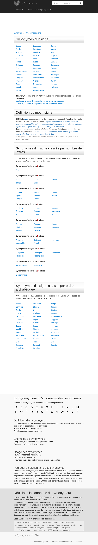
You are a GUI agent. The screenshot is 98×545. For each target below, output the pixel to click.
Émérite (54, 68)
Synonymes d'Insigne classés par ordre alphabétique (45, 287)
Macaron (36, 87)
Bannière (36, 52)
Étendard (54, 59)
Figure (18, 62)
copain (22, 431)
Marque (54, 84)
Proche (16, 428)
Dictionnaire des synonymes (39, 10)
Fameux (36, 65)
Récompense (38, 90)
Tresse (18, 90)
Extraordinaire (38, 78)
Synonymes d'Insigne (32, 39)
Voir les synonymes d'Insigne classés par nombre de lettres (39, 103)
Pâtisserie (54, 87)
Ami (15, 431)
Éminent (54, 62)
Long (16, 442)
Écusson (36, 59)
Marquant (19, 78)
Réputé (19, 68)
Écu (17, 59)
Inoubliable (55, 78)
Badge (18, 46)
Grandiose (37, 81)
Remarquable (21, 71)
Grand (50, 442)
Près (24, 428)
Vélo (25, 444)
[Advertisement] (49, 21)
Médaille (19, 87)
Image (35, 62)
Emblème (37, 49)
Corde (18, 49)
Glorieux (19, 75)
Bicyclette (17, 444)
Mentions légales (41, 542)
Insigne (19, 10)
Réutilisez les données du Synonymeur (42, 493)
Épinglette (37, 46)
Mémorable (37, 75)
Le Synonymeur (29, 3)
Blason (53, 52)
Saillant (53, 81)
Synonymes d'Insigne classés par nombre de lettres (49, 150)
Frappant (19, 81)
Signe (18, 84)
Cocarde (19, 55)
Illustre (53, 71)
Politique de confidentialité (62, 542)
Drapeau (54, 55)
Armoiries (19, 52)
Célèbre (36, 71)
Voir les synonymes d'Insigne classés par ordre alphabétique (40, 101)
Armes (53, 49)
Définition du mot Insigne (34, 112)
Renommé (55, 65)
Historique (55, 75)
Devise (36, 55)
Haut (26, 442)
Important (37, 68)
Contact (79, 542)
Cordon (53, 46)
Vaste (21, 442)
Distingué (19, 65)
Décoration (37, 84)
